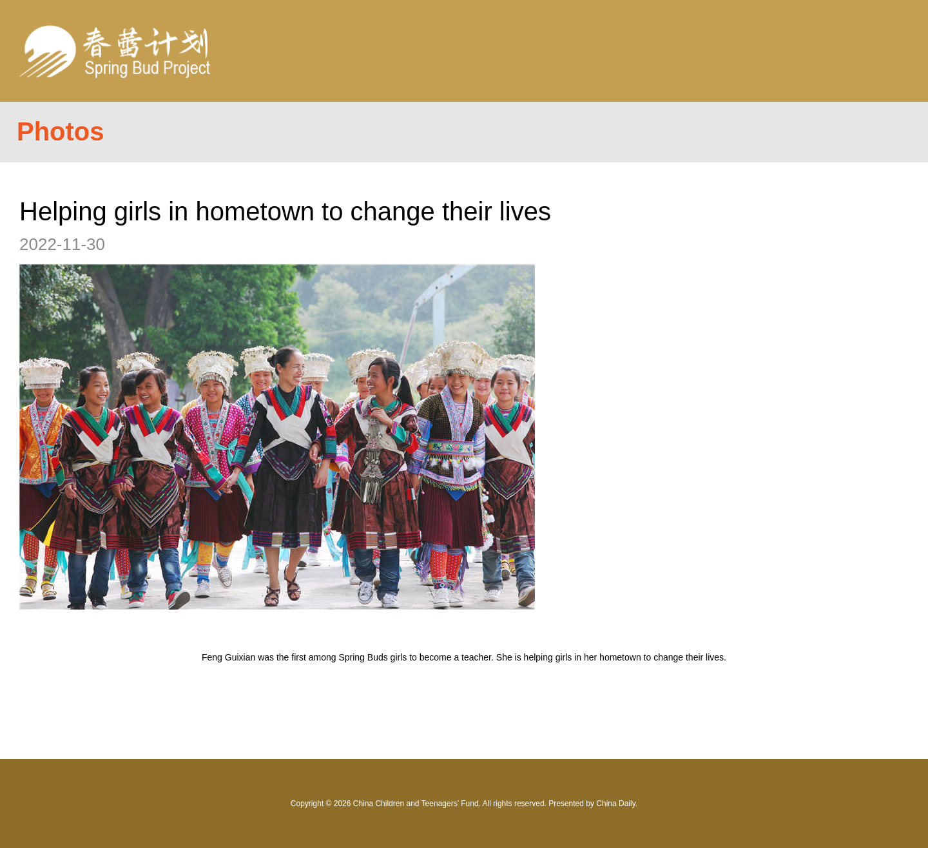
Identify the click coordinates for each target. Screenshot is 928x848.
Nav (877, 51)
